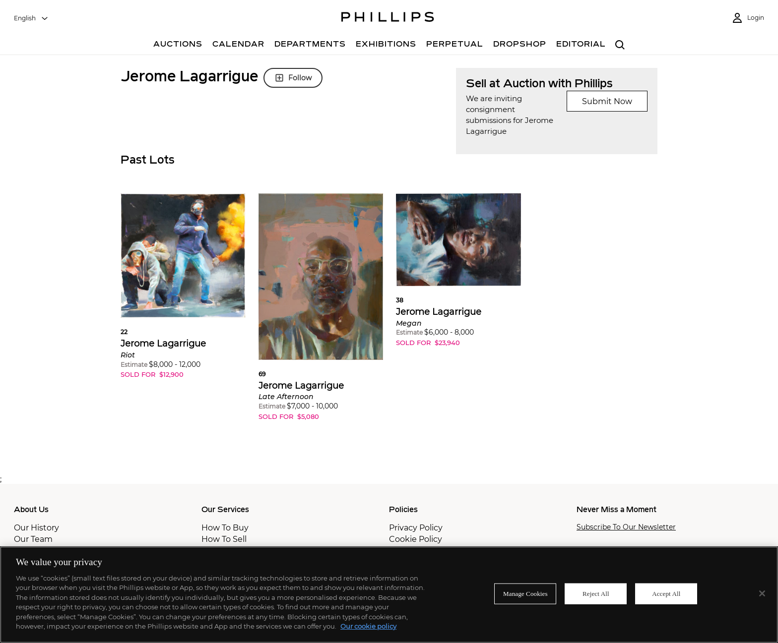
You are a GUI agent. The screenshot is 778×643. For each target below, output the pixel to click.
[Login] (747, 18)
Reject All (596, 593)
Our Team (33, 539)
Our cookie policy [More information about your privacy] (368, 626)
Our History (36, 527)
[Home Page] (387, 18)
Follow (293, 78)
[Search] (620, 45)
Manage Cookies (525, 593)
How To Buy (225, 527)
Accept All (666, 593)
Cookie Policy (415, 539)
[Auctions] (177, 45)
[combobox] (31, 18)
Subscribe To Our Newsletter (626, 527)
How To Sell (224, 539)
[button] (183, 293)
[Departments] (310, 45)
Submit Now (607, 101)
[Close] (762, 593)
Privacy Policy (416, 527)
